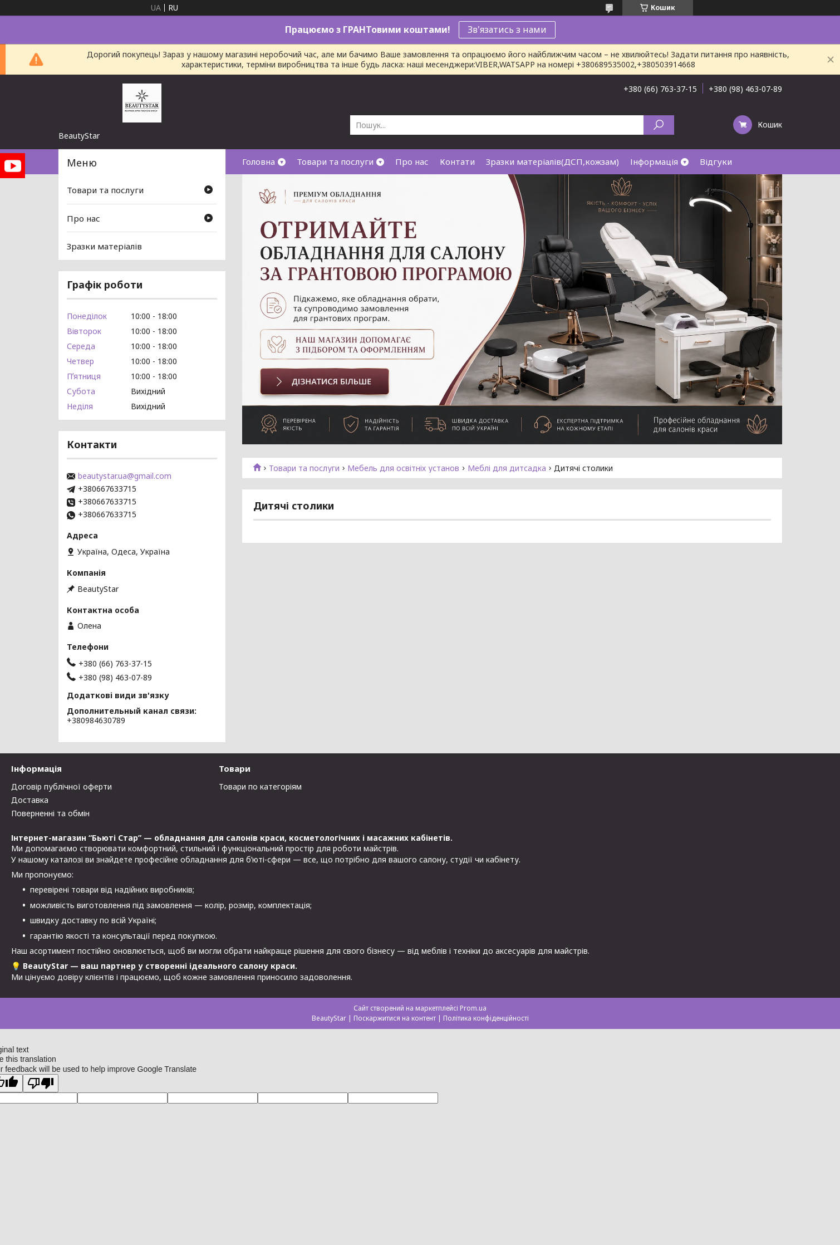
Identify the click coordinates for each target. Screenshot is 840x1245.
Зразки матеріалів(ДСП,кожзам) (552, 161)
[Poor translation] (40, 1083)
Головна (258, 161)
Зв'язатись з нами (507, 29)
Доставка (29, 800)
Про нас (412, 161)
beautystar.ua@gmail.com (124, 476)
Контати (457, 161)
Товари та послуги (335, 161)
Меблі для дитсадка (507, 468)
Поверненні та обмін (50, 813)
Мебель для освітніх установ (403, 468)
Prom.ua (473, 1008)
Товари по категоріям (260, 786)
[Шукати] (658, 125)
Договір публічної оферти (61, 786)
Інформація (654, 161)
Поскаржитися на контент (394, 1018)
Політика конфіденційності (486, 1018)
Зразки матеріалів (104, 246)
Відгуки (716, 161)
